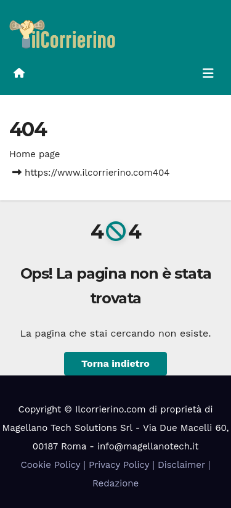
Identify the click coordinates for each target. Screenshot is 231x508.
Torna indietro (115, 363)
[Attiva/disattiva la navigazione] (208, 73)
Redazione (115, 483)
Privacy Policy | (123, 464)
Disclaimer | (184, 464)
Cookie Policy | (54, 464)
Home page (34, 154)
